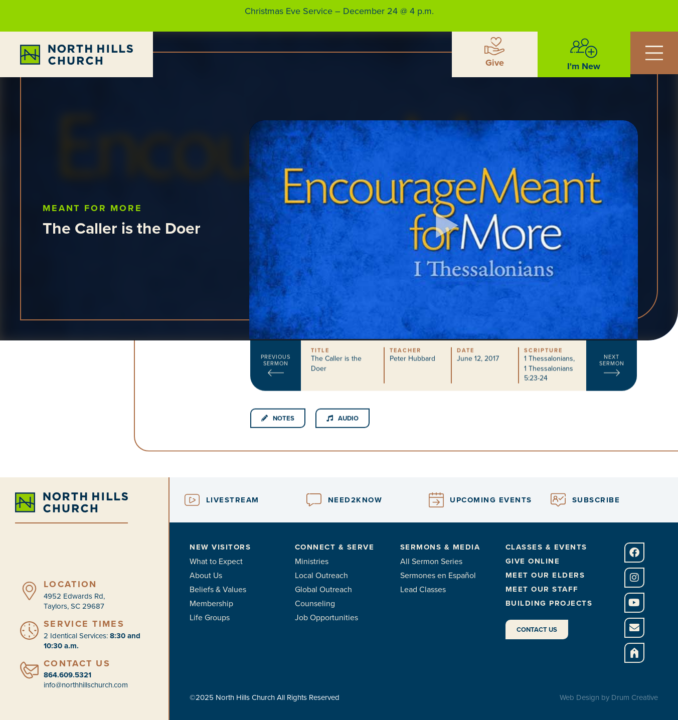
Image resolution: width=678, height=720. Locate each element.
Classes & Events (546, 547)
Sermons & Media (440, 547)
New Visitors (220, 547)
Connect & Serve (335, 547)
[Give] (494, 46)
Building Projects (549, 603)
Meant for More (111, 208)
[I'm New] (583, 48)
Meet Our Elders (545, 575)
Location (70, 584)
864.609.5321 (67, 674)
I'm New (583, 66)
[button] (444, 206)
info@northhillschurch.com (86, 684)
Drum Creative (634, 697)
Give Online (532, 561)
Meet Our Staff (542, 589)
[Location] (29, 591)
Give (494, 62)
